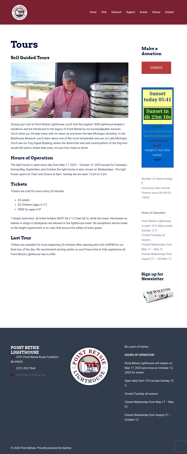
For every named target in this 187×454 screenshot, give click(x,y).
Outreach (116, 12)
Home (93, 12)
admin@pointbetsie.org (30, 374)
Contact (169, 12)
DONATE (156, 67)
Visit (103, 12)
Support (130, 12)
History (156, 12)
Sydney (67, 448)
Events (143, 12)
